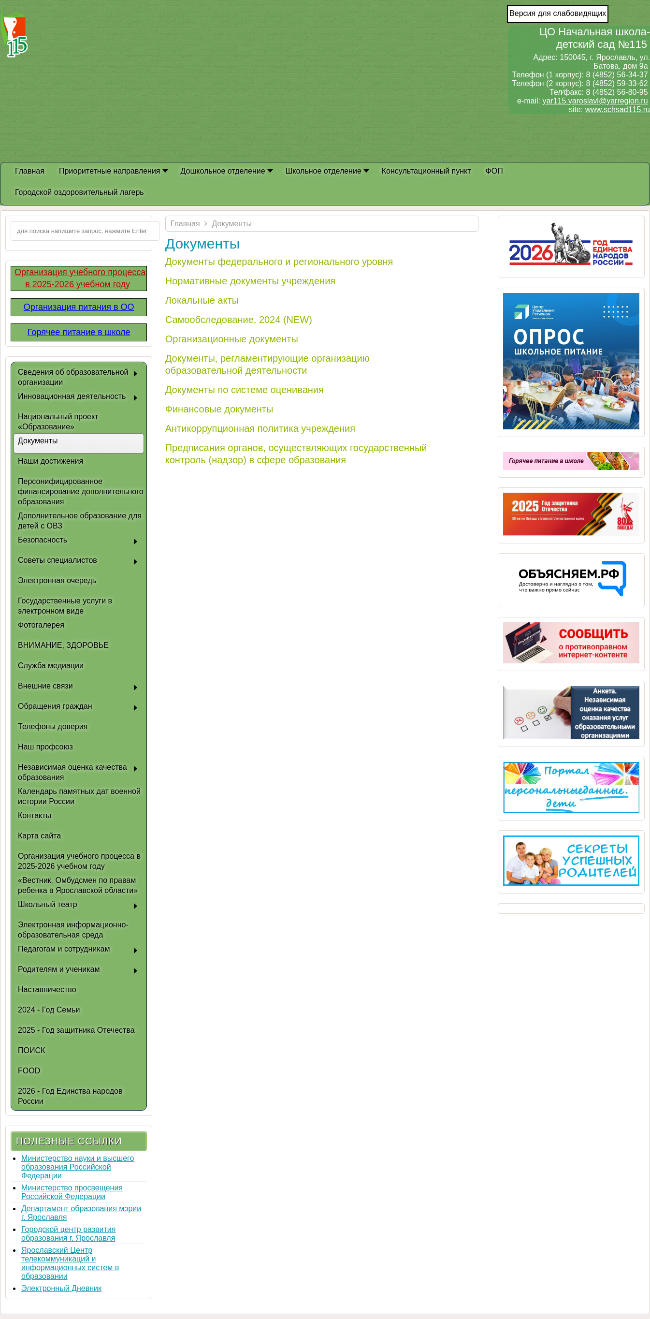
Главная (185, 224)
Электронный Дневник (61, 1288)
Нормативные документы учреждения (250, 281)
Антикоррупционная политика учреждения (260, 428)
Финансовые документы (219, 409)
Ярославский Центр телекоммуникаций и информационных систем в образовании (70, 1263)
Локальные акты (202, 300)
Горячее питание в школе (79, 332)
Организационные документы (231, 339)
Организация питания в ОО (79, 307)
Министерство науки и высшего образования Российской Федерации (77, 1167)
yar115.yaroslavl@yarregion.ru (595, 101)
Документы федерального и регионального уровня (279, 261)
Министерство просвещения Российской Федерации (72, 1192)
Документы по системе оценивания (244, 389)
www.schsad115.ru (617, 109)
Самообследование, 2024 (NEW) (238, 319)
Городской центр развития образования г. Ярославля (68, 1233)
